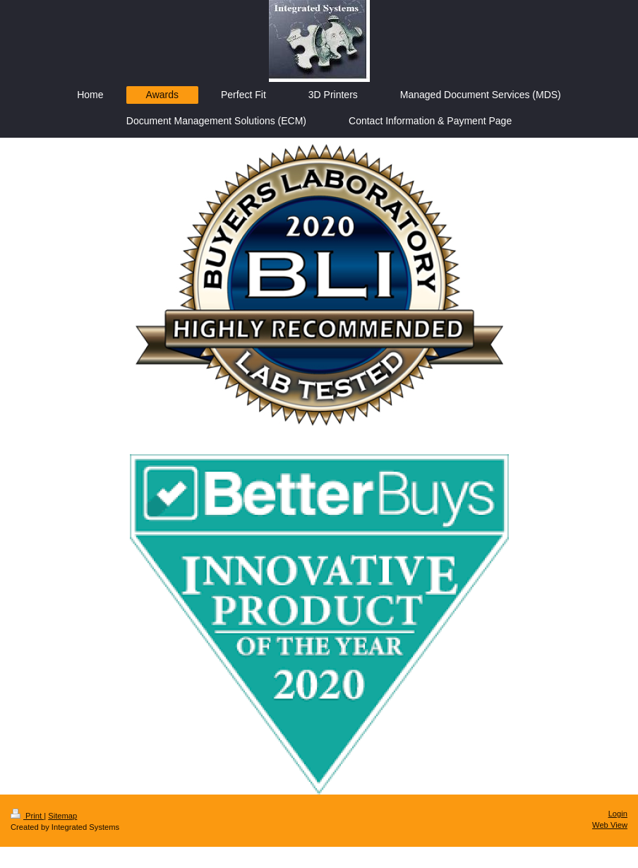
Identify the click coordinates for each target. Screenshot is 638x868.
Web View (609, 825)
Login (617, 813)
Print (27, 815)
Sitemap (62, 815)
